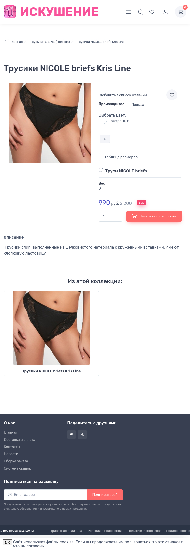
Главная (17, 42)
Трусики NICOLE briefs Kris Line (100, 42)
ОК (7, 542)
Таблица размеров (121, 157)
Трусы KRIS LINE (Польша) (52, 42)
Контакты (12, 447)
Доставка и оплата (19, 440)
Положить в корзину (154, 216)
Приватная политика (66, 531)
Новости (11, 454)
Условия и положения (105, 531)
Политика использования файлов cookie (159, 531)
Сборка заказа (16, 461)
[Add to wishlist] (171, 94)
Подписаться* (104, 494)
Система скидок (17, 468)
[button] (140, 12)
